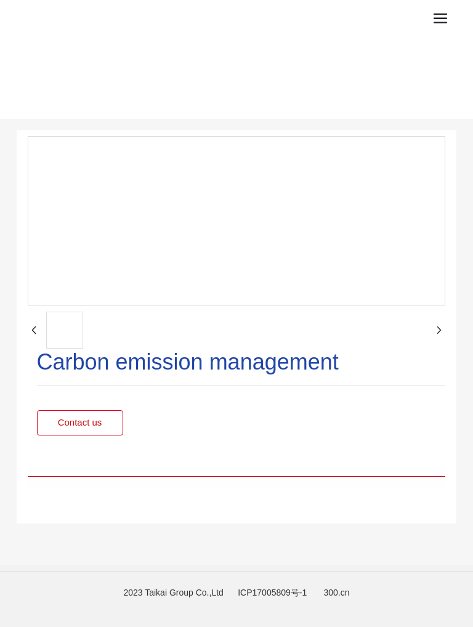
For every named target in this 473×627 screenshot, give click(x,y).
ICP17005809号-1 (272, 592)
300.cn (337, 592)
